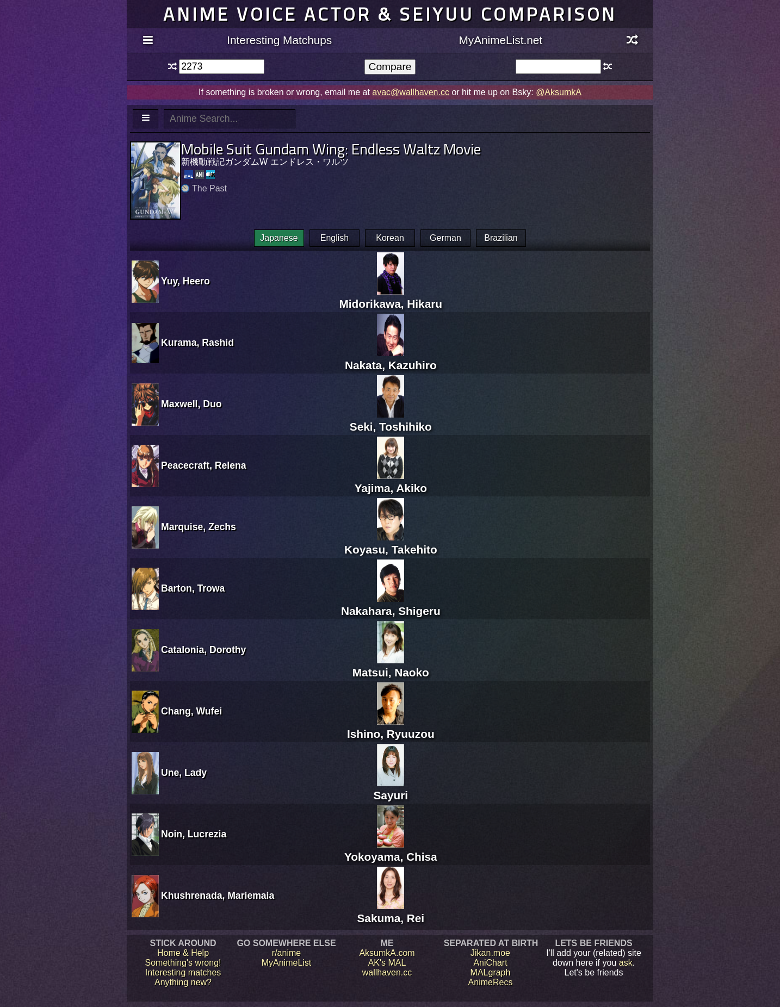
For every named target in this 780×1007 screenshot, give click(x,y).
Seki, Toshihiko (391, 420)
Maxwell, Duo (191, 404)
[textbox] (221, 66)
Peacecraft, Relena (203, 465)
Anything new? (183, 982)
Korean (390, 238)
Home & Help (183, 953)
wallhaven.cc (387, 972)
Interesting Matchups (279, 40)
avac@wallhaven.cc (410, 92)
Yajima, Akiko (391, 481)
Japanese (279, 238)
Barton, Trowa (193, 588)
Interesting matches (183, 972)
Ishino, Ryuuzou (391, 727)
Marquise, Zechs (198, 526)
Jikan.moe (490, 953)
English (334, 238)
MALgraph (491, 972)
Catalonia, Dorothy (203, 649)
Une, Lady (184, 772)
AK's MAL (387, 962)
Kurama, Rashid (197, 342)
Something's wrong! (183, 962)
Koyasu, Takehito (390, 543)
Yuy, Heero (185, 281)
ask (626, 962)
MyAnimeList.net (500, 40)
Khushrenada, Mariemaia (217, 895)
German (445, 238)
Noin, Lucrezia (193, 834)
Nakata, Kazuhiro (391, 358)
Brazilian (500, 238)
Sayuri (391, 788)
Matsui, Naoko (390, 666)
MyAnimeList (287, 962)
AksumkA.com (386, 953)
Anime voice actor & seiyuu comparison (390, 14)
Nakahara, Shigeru (391, 604)
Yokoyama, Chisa (390, 850)
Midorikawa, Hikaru (391, 297)
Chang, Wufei (191, 711)
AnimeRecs (490, 982)
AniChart (490, 962)
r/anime (286, 953)
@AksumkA (558, 92)
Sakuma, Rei (390, 911)
